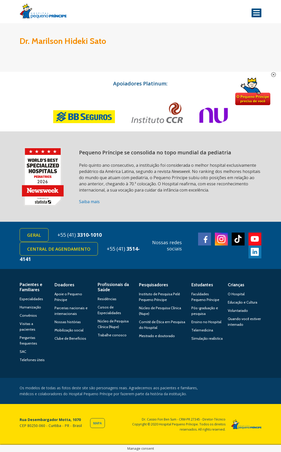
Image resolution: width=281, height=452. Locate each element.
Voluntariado (238, 310)
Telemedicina (202, 330)
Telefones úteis (32, 360)
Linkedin (254, 251)
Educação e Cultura (242, 302)
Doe (252, 91)
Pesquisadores (153, 284)
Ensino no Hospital (206, 322)
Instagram (221, 239)
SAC (23, 351)
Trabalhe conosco (112, 335)
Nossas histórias (67, 322)
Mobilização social (68, 330)
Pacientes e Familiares (31, 287)
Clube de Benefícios (70, 338)
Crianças (236, 284)
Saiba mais (89, 201)
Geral (34, 235)
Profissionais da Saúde (113, 287)
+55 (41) (79, 234)
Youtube (254, 239)
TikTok (238, 239)
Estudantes (202, 284)
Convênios (28, 315)
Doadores (64, 284)
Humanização (30, 307)
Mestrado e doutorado (157, 336)
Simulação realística (207, 338)
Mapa (97, 423)
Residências (107, 299)
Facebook (204, 239)
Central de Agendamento (58, 249)
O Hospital (236, 294)
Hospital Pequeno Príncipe (43, 12)
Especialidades (31, 299)
